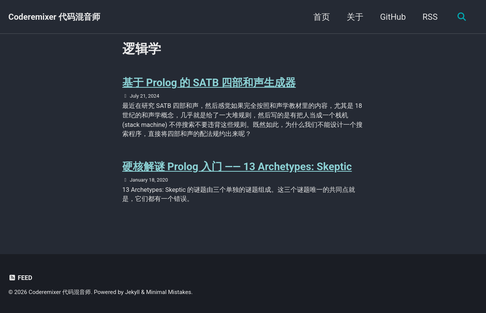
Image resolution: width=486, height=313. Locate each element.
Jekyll (132, 292)
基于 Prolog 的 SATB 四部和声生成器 (209, 82)
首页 (321, 17)
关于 (355, 17)
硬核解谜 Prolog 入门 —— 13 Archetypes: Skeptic (237, 166)
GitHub (393, 17)
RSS (430, 17)
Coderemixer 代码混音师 (54, 17)
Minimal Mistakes (168, 292)
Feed (20, 277)
